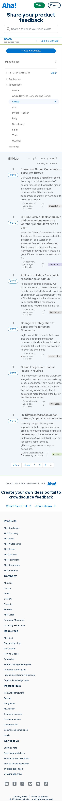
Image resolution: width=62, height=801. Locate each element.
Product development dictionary (19, 675)
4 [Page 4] (51, 465)
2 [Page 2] (40, 465)
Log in (7, 735)
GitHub (28, 208)
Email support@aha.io (14, 753)
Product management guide (17, 664)
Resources (11, 42)
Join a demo (45, 506)
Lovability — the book (14, 625)
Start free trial (18, 506)
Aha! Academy (11, 570)
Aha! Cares (9, 614)
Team (7, 593)
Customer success (13, 714)
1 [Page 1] (34, 465)
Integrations (9, 703)
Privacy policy (21, 796)
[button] (36, 40)
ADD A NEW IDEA (31, 50)
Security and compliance (16, 730)
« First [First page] (16, 465)
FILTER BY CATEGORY (17, 72)
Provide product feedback (17, 758)
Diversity (8, 604)
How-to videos (11, 654)
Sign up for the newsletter (16, 763)
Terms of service (39, 796)
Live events (9, 648)
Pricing (7, 698)
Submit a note (10, 748)
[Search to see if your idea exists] (32, 29)
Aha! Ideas (9, 538)
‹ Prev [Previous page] (27, 465)
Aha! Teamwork (11, 560)
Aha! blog (8, 638)
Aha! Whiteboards (12, 544)
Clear (54, 72)
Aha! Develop (10, 554)
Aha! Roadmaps (11, 528)
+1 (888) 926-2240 (13, 769)
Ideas (8, 38)
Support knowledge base (16, 680)
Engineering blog (12, 643)
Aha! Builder (9, 549)
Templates (9, 659)
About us (8, 583)
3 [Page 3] (45, 465)
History (7, 588)
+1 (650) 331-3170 (13, 774)
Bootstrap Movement (14, 620)
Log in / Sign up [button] (50, 40)
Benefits (8, 609)
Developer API (11, 724)
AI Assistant (9, 708)
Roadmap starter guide (15, 669)
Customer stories (12, 719)
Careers (8, 599)
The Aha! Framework (14, 693)
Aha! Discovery (11, 533)
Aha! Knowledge (12, 565)
